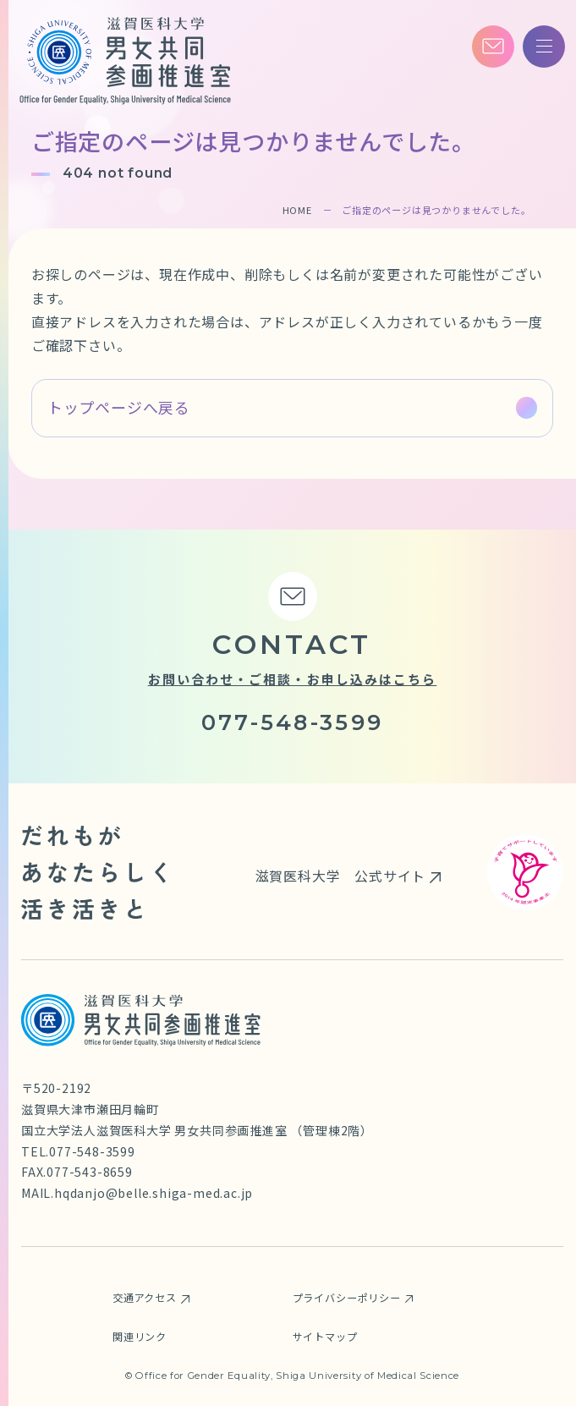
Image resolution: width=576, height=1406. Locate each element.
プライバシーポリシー (347, 1297)
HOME (297, 210)
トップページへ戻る (118, 407)
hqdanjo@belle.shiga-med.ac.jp (153, 1192)
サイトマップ (325, 1336)
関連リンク (139, 1336)
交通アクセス (144, 1297)
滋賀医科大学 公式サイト (340, 875)
